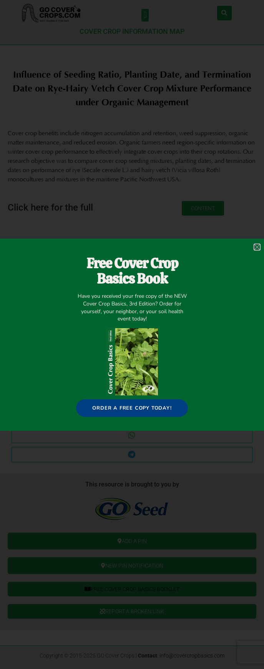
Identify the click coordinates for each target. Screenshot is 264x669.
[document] (132, 334)
